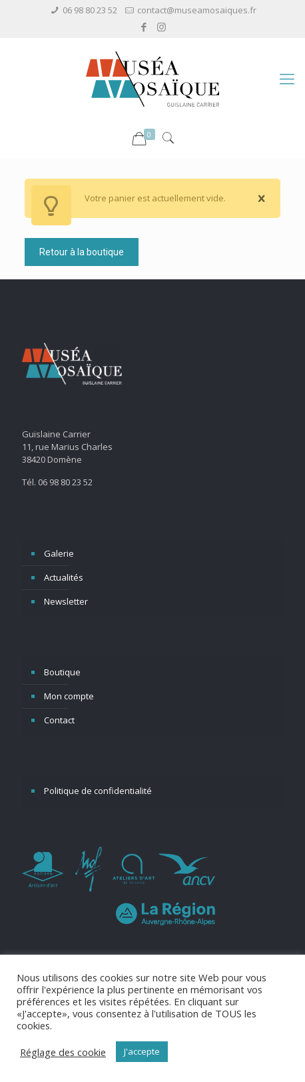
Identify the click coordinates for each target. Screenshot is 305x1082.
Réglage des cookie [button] (63, 1052)
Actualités (63, 577)
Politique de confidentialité (98, 791)
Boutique (62, 672)
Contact (59, 720)
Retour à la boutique (81, 252)
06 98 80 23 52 (90, 10)
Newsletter (66, 601)
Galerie (59, 553)
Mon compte (69, 696)
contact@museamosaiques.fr (196, 10)
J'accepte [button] (142, 1051)
